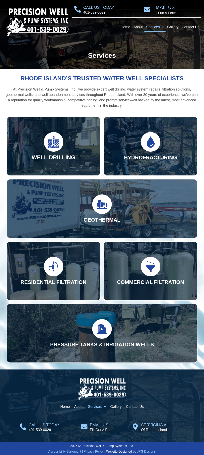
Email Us (164, 7)
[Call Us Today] (77, 9)
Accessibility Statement (64, 451)
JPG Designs (146, 451)
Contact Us (190, 27)
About (138, 27)
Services (155, 27)
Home (125, 27)
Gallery (172, 27)
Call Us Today (98, 7)
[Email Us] (147, 9)
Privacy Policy (94, 451)
